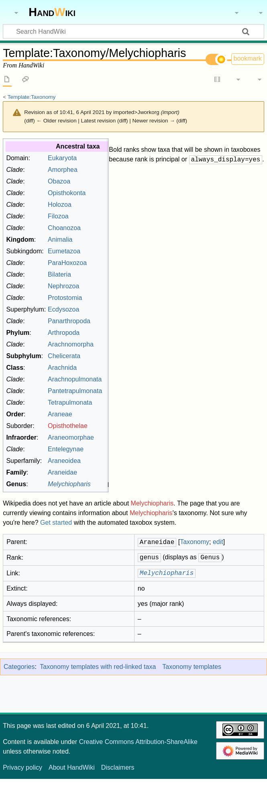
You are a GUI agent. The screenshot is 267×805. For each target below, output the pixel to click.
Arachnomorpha (103, 370)
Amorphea (95, 195)
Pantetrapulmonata (107, 417)
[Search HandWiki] (133, 31)
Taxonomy (234, 184)
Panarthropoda (101, 347)
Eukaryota (94, 184)
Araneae (92, 440)
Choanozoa (96, 254)
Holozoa (92, 230)
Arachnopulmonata (107, 405)
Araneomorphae (103, 463)
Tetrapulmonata (102, 428)
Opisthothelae (100, 451)
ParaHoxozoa (99, 288)
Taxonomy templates (191, 692)
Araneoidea (96, 486)
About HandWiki (72, 793)
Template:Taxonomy (32, 97)
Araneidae (94, 498)
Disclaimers (118, 793)
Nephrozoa (95, 312)
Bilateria (91, 300)
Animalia (92, 265)
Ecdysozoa (95, 335)
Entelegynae (98, 475)
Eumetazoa (96, 277)
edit (255, 184)
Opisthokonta (99, 219)
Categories (19, 692)
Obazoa (91, 207)
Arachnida (94, 393)
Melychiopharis (152, 529)
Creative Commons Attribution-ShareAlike (138, 767)
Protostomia (97, 323)
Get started (56, 548)
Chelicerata (96, 382)
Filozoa (90, 242)
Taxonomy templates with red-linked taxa (98, 692)
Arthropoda (96, 358)
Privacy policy (22, 793)
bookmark (248, 58)
